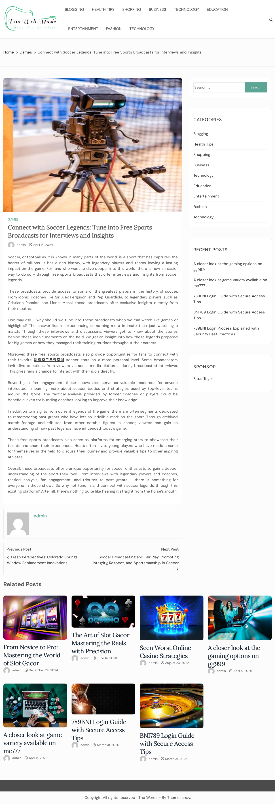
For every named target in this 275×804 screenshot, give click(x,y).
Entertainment (83, 28)
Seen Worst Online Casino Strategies (165, 652)
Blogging (74, 9)
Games (13, 219)
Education (217, 9)
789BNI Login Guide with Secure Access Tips (99, 730)
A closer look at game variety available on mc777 (32, 743)
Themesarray (178, 797)
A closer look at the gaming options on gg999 (234, 656)
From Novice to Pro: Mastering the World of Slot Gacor (31, 655)
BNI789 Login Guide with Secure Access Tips (167, 743)
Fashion (114, 28)
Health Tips (103, 9)
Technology (186, 9)
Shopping (131, 9)
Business (157, 9)
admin (21, 245)
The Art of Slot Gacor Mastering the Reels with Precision (100, 643)
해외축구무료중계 (49, 359)
